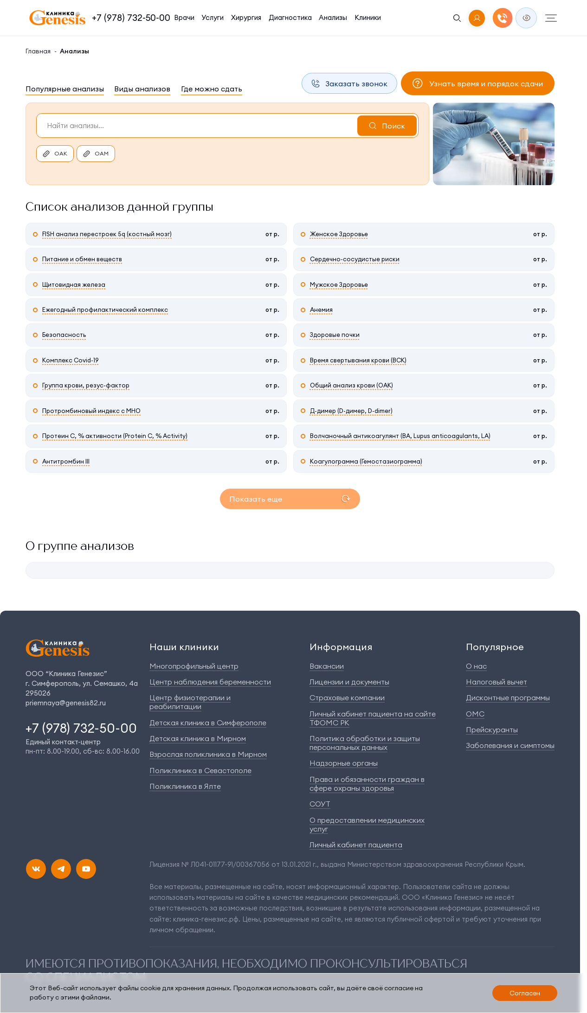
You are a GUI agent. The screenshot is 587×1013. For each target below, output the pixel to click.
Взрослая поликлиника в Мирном (208, 754)
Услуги (212, 17)
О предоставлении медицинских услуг (367, 824)
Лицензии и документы (349, 681)
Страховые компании (347, 697)
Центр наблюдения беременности (210, 681)
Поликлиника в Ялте (185, 786)
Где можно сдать (211, 88)
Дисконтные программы (508, 697)
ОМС (475, 713)
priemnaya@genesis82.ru (66, 702)
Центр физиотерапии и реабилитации (190, 702)
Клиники (368, 17)
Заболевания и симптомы (510, 745)
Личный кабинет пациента (356, 844)
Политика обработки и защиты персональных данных (365, 743)
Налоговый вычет (496, 681)
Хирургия (246, 17)
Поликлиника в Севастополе (200, 770)
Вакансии (327, 666)
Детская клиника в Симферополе (207, 722)
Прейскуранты (492, 729)
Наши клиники (184, 646)
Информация (341, 646)
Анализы (333, 17)
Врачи (184, 17)
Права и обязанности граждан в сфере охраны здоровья (367, 783)
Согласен (525, 993)
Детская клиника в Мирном (197, 738)
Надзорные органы (344, 763)
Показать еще (255, 498)
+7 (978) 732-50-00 (131, 17)
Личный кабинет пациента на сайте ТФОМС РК (373, 718)
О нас (476, 666)
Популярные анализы (65, 88)
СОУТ (320, 803)
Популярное (495, 646)
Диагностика (290, 17)
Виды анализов (142, 88)
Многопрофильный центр (194, 666)
